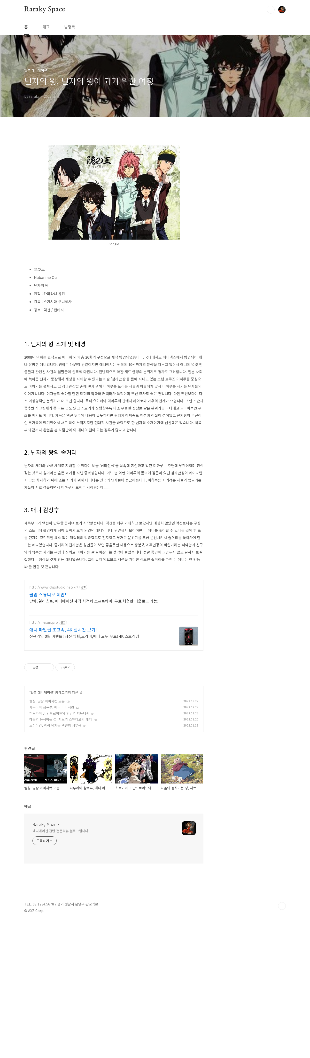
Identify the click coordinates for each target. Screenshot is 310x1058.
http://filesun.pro (43, 622)
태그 (46, 27)
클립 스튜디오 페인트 (49, 594)
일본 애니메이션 (41, 692)
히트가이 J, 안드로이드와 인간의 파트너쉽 (59, 713)
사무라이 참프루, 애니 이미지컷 (51, 707)
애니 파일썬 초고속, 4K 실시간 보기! (63, 629)
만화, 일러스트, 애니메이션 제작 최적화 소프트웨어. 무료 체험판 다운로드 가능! (93, 601)
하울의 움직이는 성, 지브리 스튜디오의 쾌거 (60, 719)
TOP (282, 906)
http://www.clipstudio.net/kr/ (53, 587)
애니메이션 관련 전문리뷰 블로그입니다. (60, 830)
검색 (270, 9)
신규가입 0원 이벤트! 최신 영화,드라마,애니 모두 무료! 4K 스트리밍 (84, 636)
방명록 (69, 27)
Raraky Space (44, 9)
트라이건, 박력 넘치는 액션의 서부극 (55, 725)
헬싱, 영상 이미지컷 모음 (47, 701)
